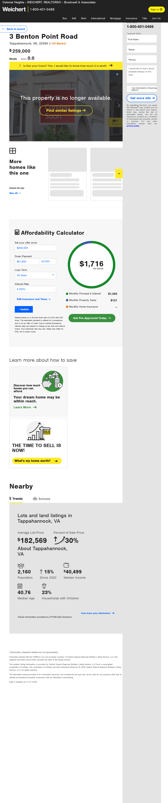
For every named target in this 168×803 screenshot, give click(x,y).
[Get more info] (142, 98)
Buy (65, 18)
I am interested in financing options (142, 89)
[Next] (119, 173)
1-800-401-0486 (42, 9)
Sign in (156, 9)
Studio (13, 59)
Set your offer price (26, 242)
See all (15, 193)
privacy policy (133, 126)
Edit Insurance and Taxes (32, 299)
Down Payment (23, 256)
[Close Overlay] (117, 74)
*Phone (132, 59)
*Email (131, 49)
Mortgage (115, 18)
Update (24, 309)
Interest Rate (22, 284)
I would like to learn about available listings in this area (142, 74)
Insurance (131, 18)
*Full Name (133, 39)
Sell (74, 18)
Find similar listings (66, 110)
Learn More (25, 407)
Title (144, 18)
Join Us (156, 18)
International (98, 18)
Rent (83, 18)
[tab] (16, 499)
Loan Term (21, 270)
